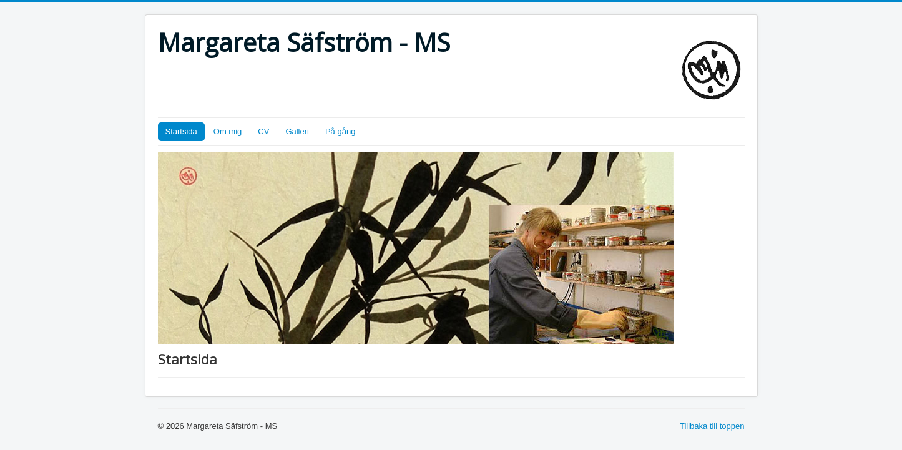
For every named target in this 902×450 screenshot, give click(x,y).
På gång (340, 131)
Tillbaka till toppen (712, 426)
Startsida (181, 131)
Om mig (227, 131)
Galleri (297, 131)
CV (263, 131)
